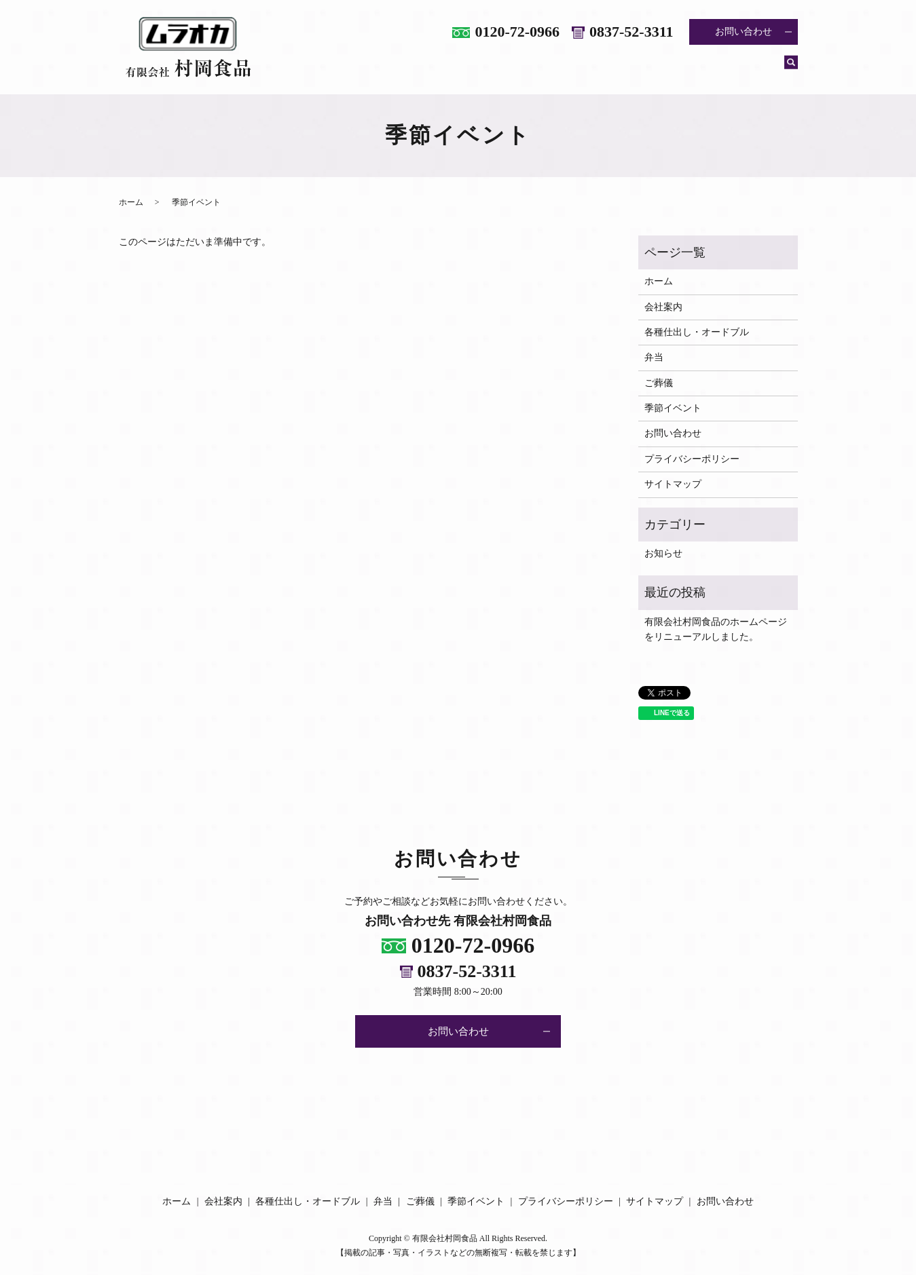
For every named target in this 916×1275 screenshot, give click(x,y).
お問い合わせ (743, 31)
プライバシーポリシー (691, 459)
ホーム (366, 69)
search (791, 70)
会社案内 (428, 69)
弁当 (617, 69)
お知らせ (663, 553)
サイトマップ (672, 484)
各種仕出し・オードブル (527, 69)
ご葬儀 (670, 69)
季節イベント (741, 69)
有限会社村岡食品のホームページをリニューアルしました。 (715, 629)
